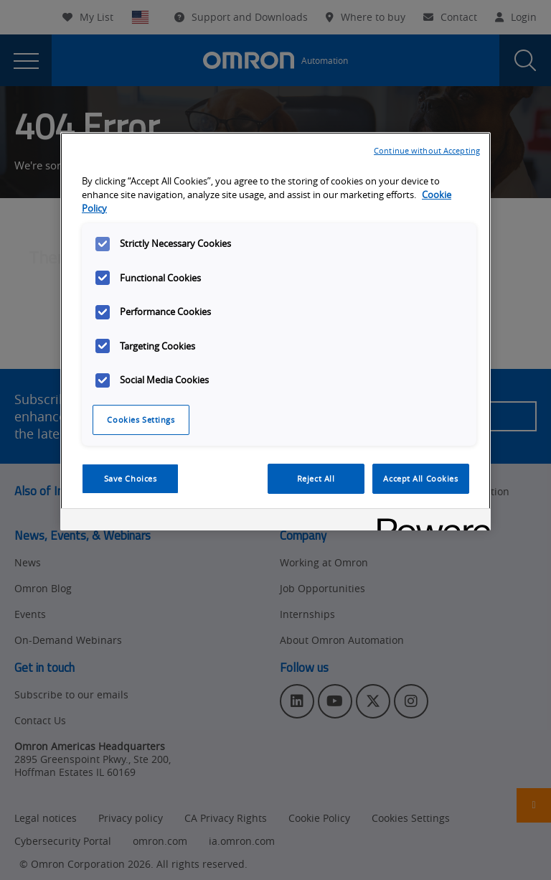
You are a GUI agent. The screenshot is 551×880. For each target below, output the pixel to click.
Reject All (316, 478)
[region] (275, 331)
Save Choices (130, 478)
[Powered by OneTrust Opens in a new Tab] (429, 521)
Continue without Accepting (427, 150)
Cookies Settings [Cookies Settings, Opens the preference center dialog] (140, 419)
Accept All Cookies (420, 478)
